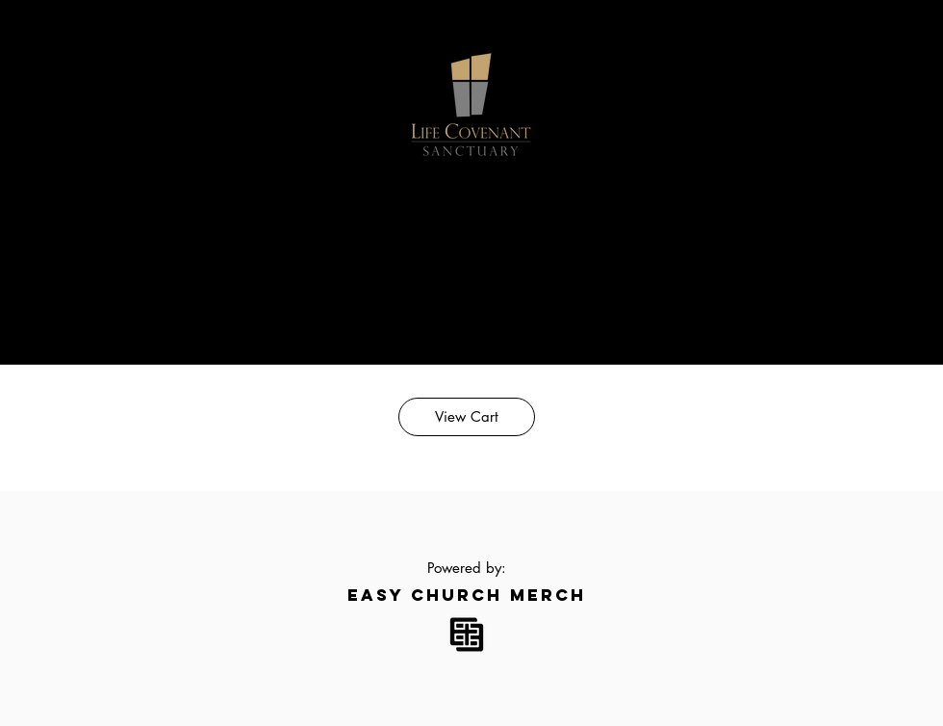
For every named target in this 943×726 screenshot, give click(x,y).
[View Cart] (466, 417)
